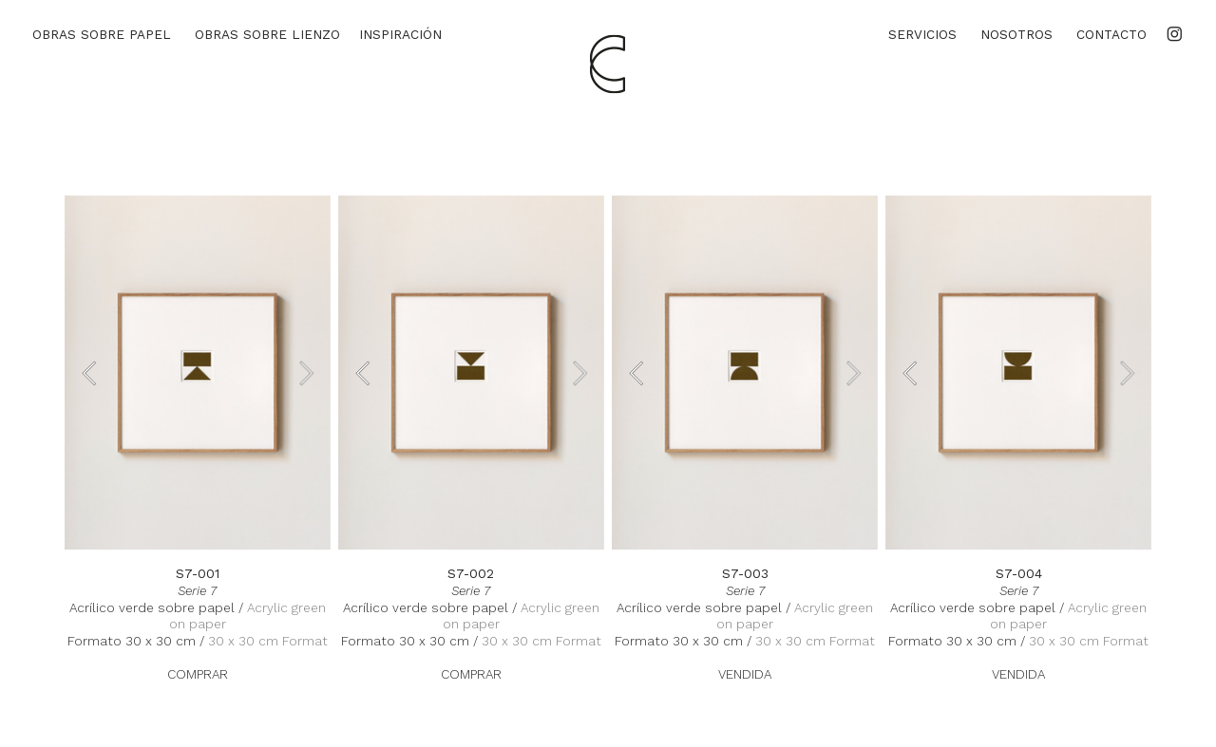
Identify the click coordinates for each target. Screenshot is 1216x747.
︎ (1175, 34)
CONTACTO (1111, 34)
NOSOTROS (1016, 34)
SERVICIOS (922, 34)
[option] (198, 373)
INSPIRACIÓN (400, 34)
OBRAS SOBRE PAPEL (101, 34)
